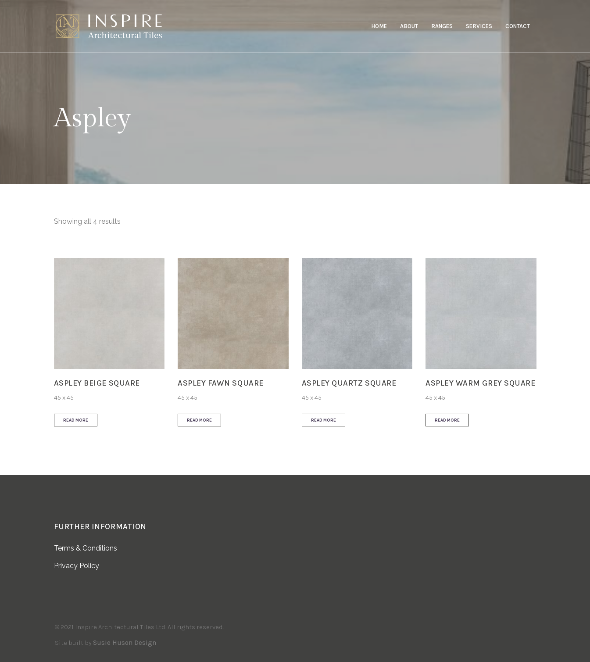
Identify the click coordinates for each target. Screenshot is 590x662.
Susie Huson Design (124, 643)
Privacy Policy (76, 566)
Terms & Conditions (85, 548)
